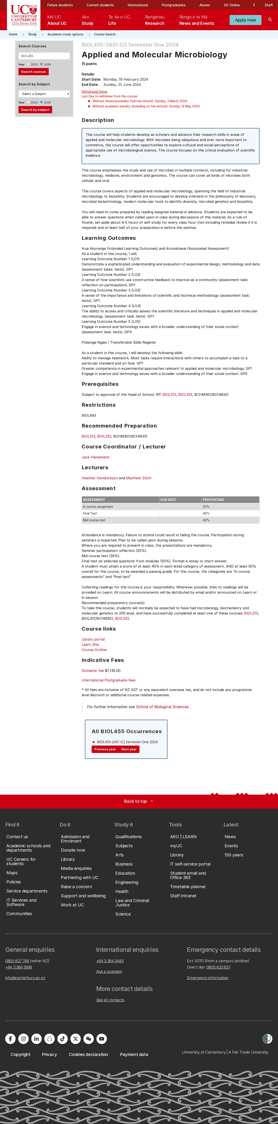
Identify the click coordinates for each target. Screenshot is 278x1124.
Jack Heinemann (96, 457)
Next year (129, 749)
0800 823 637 (218, 967)
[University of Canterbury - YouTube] (101, 1039)
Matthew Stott (138, 478)
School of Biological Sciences (162, 706)
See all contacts (110, 1000)
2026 (47, 64)
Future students (60, 5)
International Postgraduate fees (109, 680)
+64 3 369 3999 (18, 967)
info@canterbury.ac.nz (25, 978)
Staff (269, 5)
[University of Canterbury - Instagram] (23, 1039)
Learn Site (90, 644)
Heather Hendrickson (100, 478)
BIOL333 (185, 394)
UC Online (232, 5)
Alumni (204, 5)
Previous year (105, 749)
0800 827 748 (17, 961)
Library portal (93, 639)
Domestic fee (93, 670)
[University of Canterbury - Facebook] (10, 1039)
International (138, 5)
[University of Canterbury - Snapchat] (49, 1039)
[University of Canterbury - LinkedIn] (36, 1039)
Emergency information (207, 978)
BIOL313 (169, 394)
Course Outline (94, 650)
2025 (34, 64)
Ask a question (109, 971)
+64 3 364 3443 (110, 961)
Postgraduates (173, 5)
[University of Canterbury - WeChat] (88, 1039)
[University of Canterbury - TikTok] (62, 1039)
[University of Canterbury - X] (75, 1039)
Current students (100, 5)
